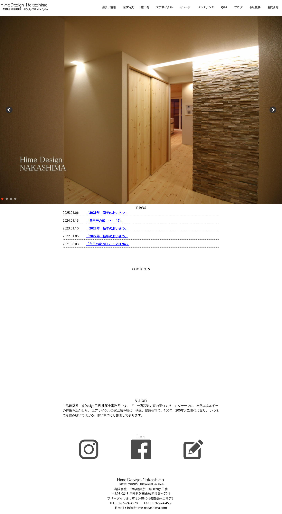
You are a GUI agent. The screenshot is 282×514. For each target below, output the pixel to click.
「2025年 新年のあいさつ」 (107, 212)
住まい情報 (109, 7)
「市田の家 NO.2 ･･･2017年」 (107, 244)
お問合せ (273, 7)
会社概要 (254, 7)
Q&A (224, 7)
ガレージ (185, 7)
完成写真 (128, 7)
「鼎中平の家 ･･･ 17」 (104, 220)
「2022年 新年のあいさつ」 (107, 236)
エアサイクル (164, 7)
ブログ (238, 7)
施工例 (145, 7)
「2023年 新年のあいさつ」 (107, 228)
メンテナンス (206, 7)
